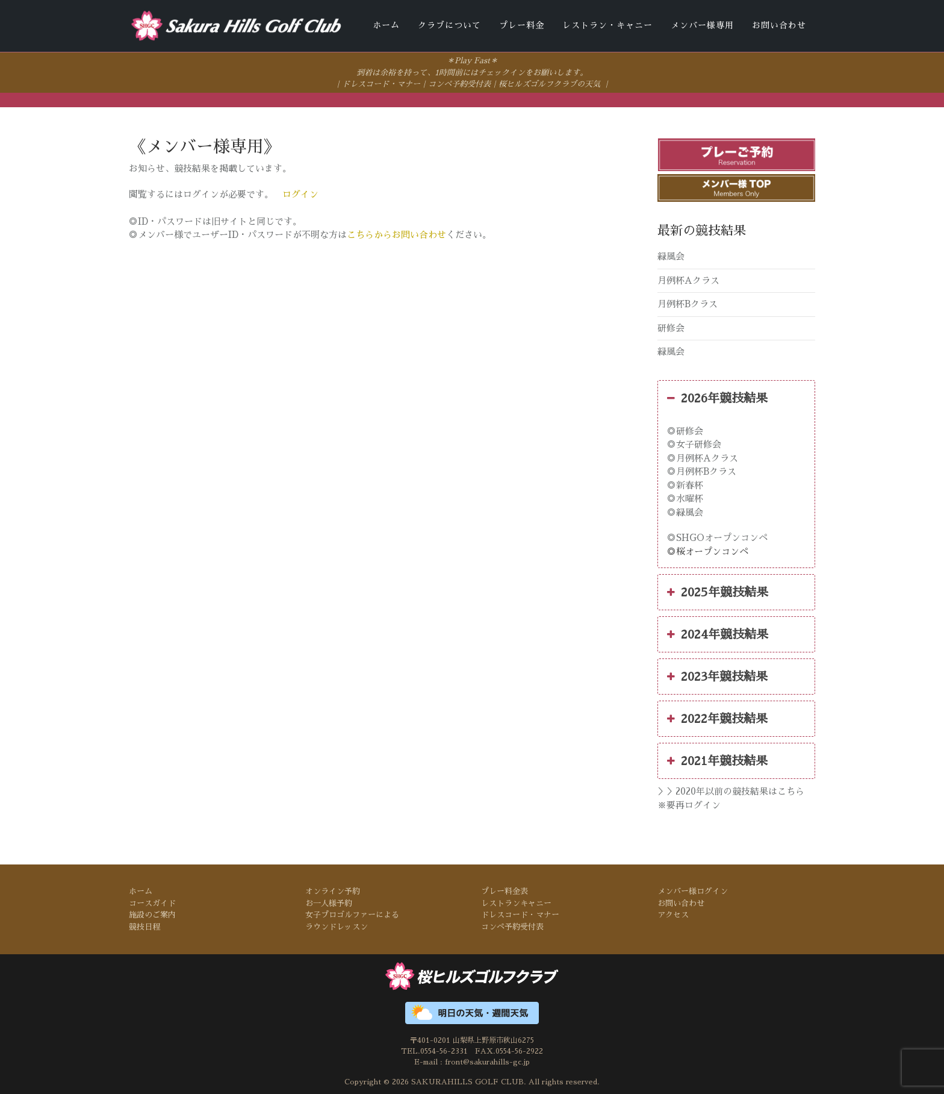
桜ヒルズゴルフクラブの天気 (549, 83)
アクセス (673, 914)
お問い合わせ (779, 25)
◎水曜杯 (685, 497)
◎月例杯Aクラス (702, 456)
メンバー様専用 (702, 25)
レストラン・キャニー (607, 25)
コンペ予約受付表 (459, 83)
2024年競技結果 (717, 633)
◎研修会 (685, 429)
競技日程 (144, 926)
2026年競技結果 (717, 397)
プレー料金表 (504, 891)
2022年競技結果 (717, 718)
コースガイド (152, 902)
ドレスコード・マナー (381, 83)
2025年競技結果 (717, 591)
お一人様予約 (328, 902)
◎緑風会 (685, 511)
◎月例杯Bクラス (701, 470)
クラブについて (449, 25)
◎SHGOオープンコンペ (717, 537)
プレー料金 (521, 25)
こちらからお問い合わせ (396, 234)
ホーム (386, 25)
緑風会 (671, 255)
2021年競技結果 (717, 760)
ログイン (300, 193)
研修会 (671, 326)
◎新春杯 (685, 484)
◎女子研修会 (694, 443)
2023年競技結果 (717, 675)
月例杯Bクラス (687, 303)
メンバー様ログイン (692, 891)
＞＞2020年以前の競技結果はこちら (730, 790)
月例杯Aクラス (688, 279)
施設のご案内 (152, 914)
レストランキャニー (516, 902)
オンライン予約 (332, 891)
